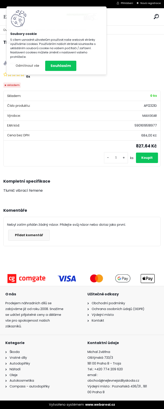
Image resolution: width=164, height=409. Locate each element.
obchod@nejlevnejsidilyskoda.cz (113, 380)
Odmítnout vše (27, 66)
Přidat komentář (29, 235)
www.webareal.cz (100, 404)
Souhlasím (61, 65)
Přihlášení (127, 3)
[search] (156, 16)
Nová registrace (150, 3)
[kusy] (116, 158)
